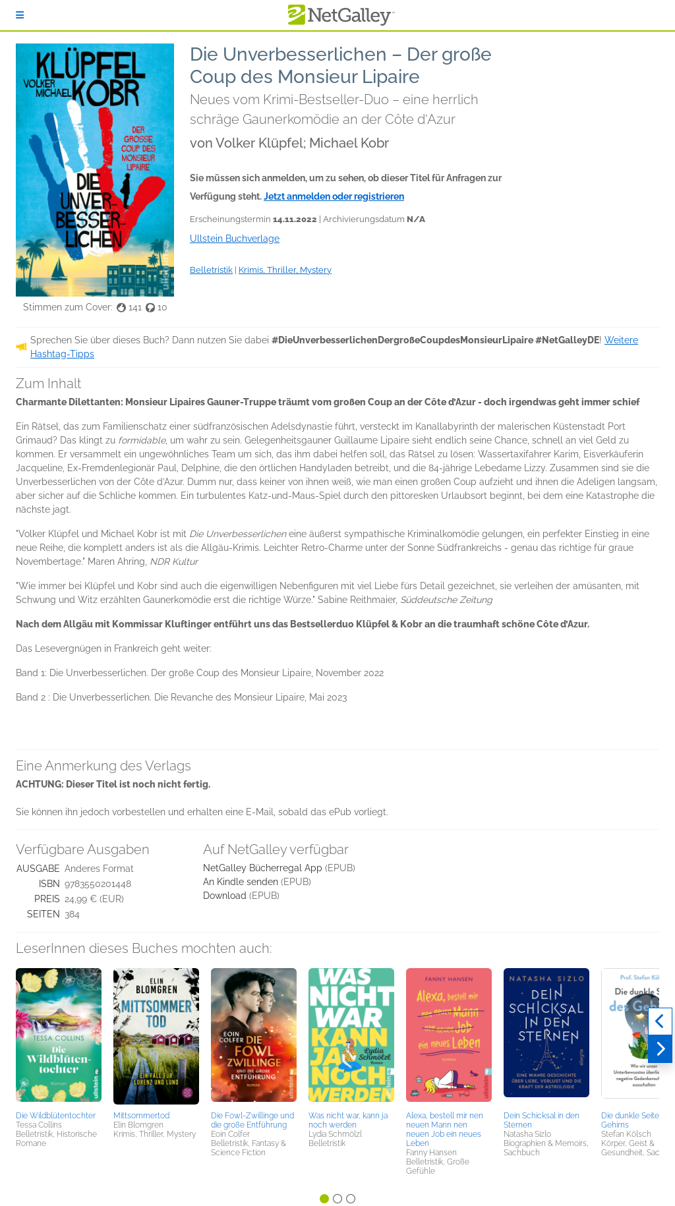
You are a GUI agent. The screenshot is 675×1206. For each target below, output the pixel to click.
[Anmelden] (20, 15)
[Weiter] (660, 1049)
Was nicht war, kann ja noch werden (348, 1120)
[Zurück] (660, 1021)
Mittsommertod (141, 1115)
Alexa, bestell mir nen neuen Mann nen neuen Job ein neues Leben (444, 1129)
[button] (59, 1037)
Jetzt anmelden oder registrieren (334, 196)
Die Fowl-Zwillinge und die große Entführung (252, 1120)
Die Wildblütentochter (56, 1115)
